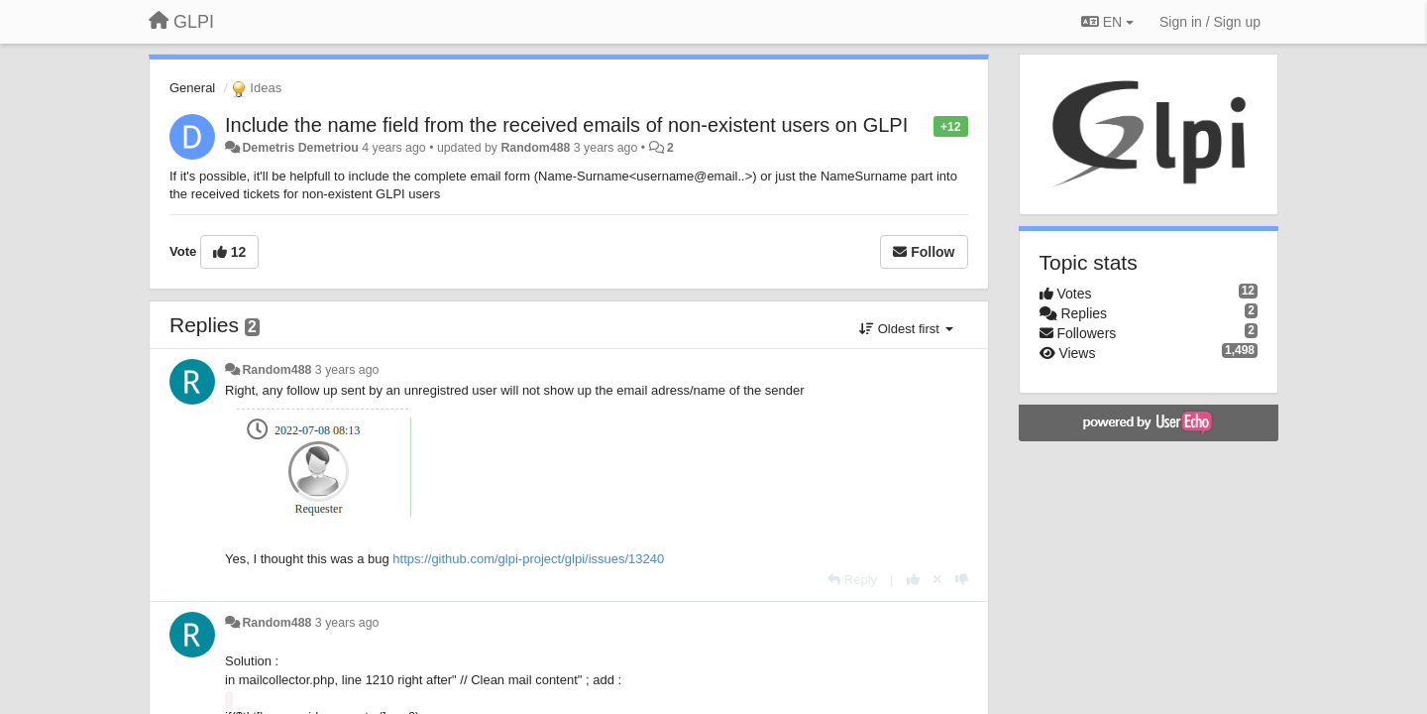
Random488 (535, 148)
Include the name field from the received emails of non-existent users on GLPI (566, 125)
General (192, 87)
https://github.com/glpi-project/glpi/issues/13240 (528, 558)
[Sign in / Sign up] (1210, 22)
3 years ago (347, 370)
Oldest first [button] (905, 328)
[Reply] (852, 579)
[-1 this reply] (961, 579)
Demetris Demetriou (300, 148)
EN (1107, 22)
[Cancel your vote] (937, 579)
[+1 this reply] (913, 579)
